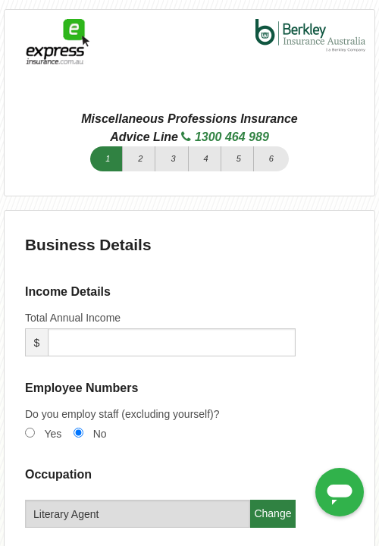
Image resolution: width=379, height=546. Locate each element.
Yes (52, 434)
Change (272, 513)
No (100, 434)
